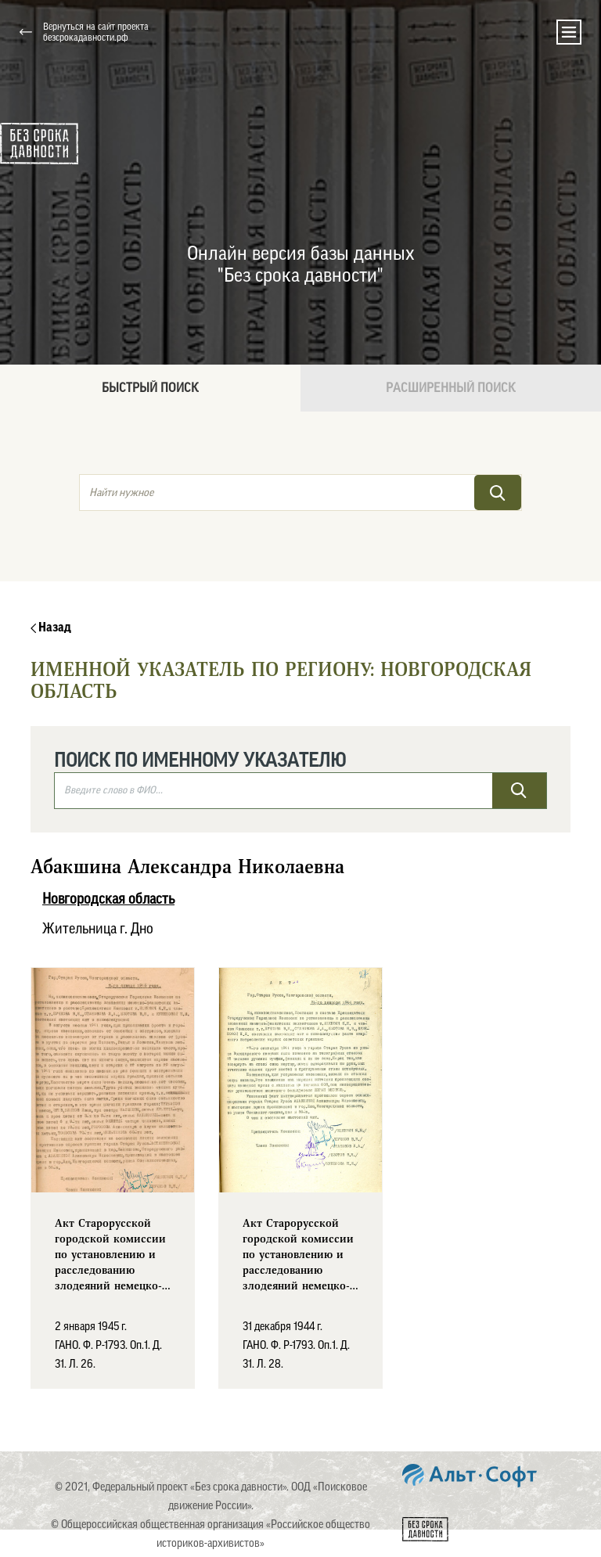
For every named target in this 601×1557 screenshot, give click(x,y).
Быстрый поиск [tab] (150, 388)
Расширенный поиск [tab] (451, 388)
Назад (51, 627)
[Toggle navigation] (568, 32)
